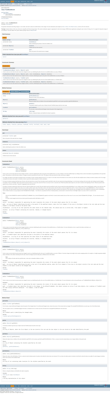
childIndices (32, 42)
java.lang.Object (4, 12)
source (4, 57)
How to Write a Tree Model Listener (70, 26)
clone (4, 124)
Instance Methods (15, 91)
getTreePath (32, 107)
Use (16, 1)
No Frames (21, 3)
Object (10, 46)
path (30, 49)
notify (31, 124)
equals (8, 124)
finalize (14, 124)
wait (41, 124)
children (31, 46)
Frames (16, 3)
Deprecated (23, 1)
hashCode (25, 124)
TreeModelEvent (7, 70)
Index (28, 1)
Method (18, 5)
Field (10, 5)
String (4, 111)
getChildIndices (33, 96)
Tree (19, 1)
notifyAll (36, 124)
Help (32, 1)
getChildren (32, 99)
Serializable (4, 18)
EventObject (9, 24)
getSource (5, 118)
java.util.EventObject (8, 13)
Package (8, 1)
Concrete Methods (25, 91)
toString (31, 111)
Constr (14, 5)
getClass (19, 124)
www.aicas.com (18, 391)
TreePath (11, 49)
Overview (2, 1)
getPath (31, 103)
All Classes (29, 3)
